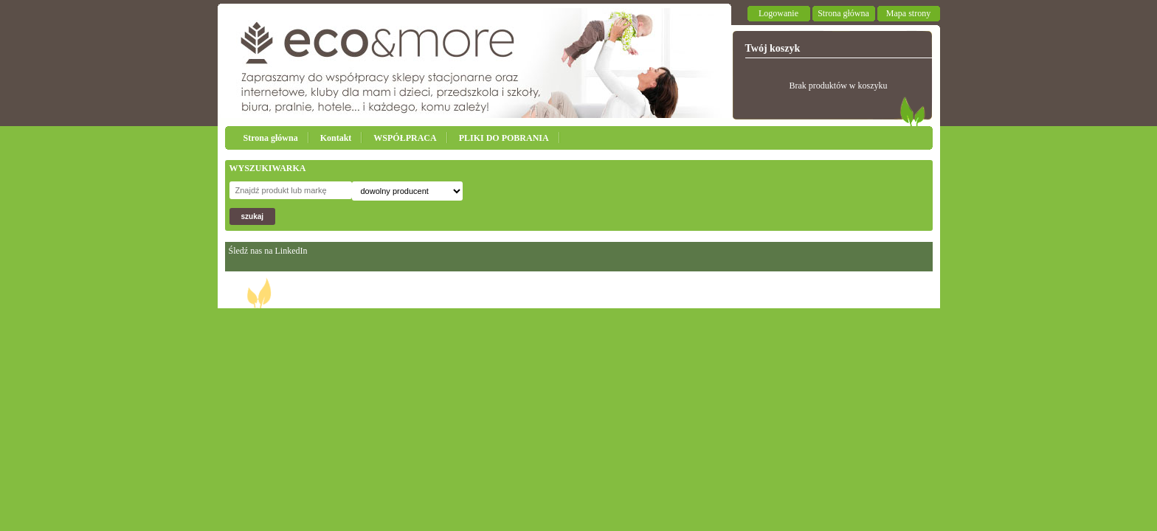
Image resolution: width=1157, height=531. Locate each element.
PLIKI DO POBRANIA (504, 138)
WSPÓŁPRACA (404, 138)
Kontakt (336, 138)
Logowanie (778, 13)
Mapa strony (908, 13)
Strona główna (843, 13)
